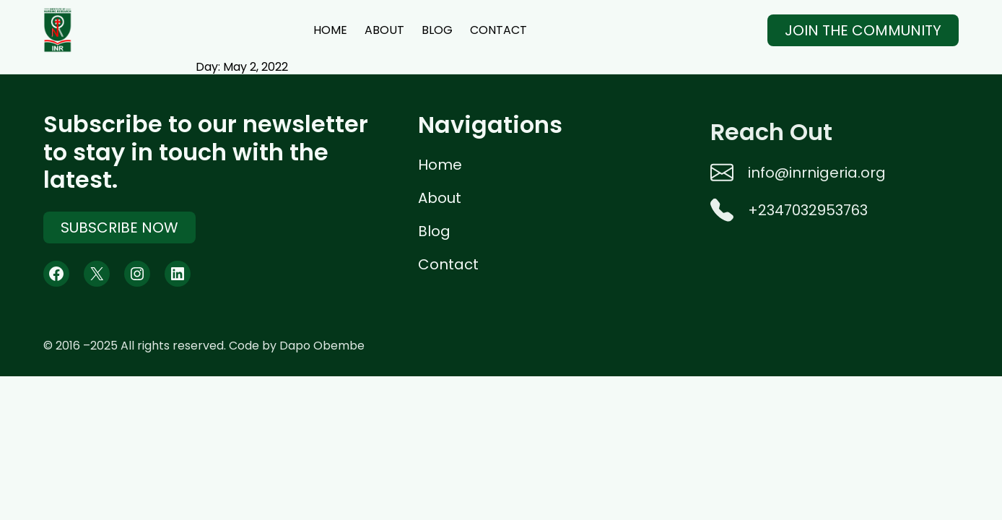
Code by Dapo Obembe (297, 345)
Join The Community (863, 30)
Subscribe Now (119, 229)
